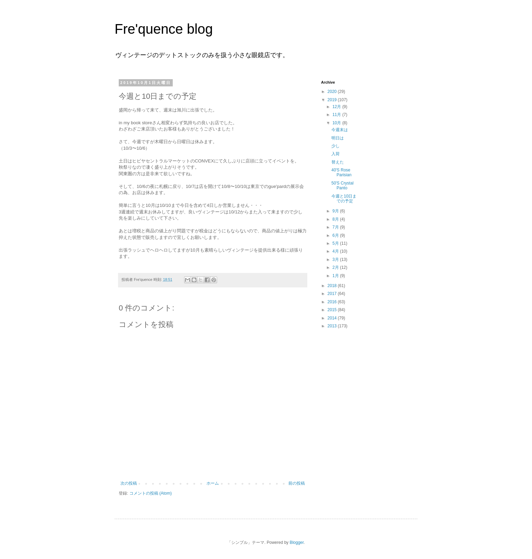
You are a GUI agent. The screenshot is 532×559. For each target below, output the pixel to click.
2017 (333, 293)
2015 (333, 309)
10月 (337, 122)
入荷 (335, 153)
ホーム (212, 483)
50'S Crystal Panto (342, 185)
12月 (337, 106)
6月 (336, 235)
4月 (336, 251)
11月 (337, 114)
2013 (333, 326)
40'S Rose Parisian (341, 172)
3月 (336, 259)
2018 (333, 285)
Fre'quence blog (164, 28)
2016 (333, 301)
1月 (336, 275)
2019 (333, 99)
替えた (337, 162)
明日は (337, 138)
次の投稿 (128, 483)
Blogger (297, 542)
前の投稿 (296, 483)
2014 (333, 318)
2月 (336, 267)
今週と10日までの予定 (344, 198)
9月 (336, 211)
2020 (333, 91)
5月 (336, 243)
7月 (336, 227)
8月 (336, 219)
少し (335, 146)
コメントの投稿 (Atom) (150, 493)
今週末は (339, 129)
